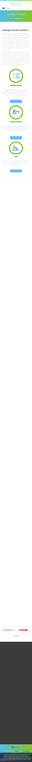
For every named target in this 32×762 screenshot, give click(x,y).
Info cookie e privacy (10, 760)
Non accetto (26, 751)
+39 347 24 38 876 (16, 5)
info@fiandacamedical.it (16, 3)
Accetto (16, 751)
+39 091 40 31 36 (20, 1)
